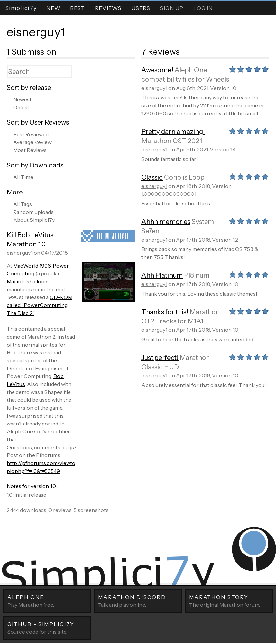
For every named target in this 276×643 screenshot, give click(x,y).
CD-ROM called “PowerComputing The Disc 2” (39, 305)
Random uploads (33, 212)
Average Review (32, 142)
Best (77, 8)
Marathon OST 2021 (171, 141)
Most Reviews (30, 150)
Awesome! (157, 70)
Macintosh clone (27, 281)
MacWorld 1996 (32, 265)
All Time (23, 177)
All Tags (22, 204)
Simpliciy (21, 7)
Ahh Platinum (162, 275)
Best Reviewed (31, 134)
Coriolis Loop (184, 177)
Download (113, 236)
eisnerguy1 (36, 32)
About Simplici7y (34, 220)
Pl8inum (196, 275)
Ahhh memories (165, 222)
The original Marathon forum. (229, 600)
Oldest (21, 107)
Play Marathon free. (47, 600)
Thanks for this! (164, 312)
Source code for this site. (47, 627)
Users (140, 8)
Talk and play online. (138, 600)
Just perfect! (160, 358)
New (53, 8)
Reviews (108, 8)
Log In (203, 8)
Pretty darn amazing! (173, 132)
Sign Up (171, 8)
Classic (152, 177)
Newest (22, 99)
